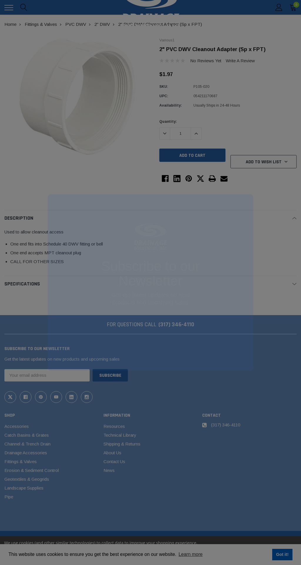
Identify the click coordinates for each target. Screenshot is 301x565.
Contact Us (114, 461)
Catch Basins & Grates (26, 435)
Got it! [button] (282, 554)
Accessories (16, 426)
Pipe (8, 496)
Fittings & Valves (20, 461)
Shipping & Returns (122, 443)
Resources (114, 426)
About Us (112, 452)
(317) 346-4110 (176, 324)
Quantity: (168, 122)
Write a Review (240, 60)
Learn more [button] (190, 554)
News (109, 470)
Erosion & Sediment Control (31, 470)
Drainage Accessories (25, 452)
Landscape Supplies (24, 487)
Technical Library (119, 435)
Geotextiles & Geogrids (26, 479)
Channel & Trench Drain (27, 443)
